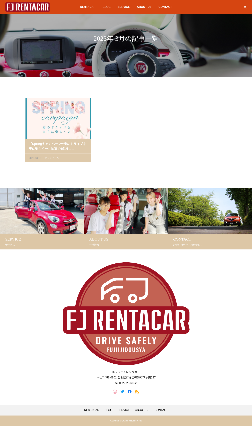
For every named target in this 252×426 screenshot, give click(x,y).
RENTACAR (88, 6)
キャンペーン (52, 158)
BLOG (107, 6)
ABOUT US (144, 6)
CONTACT (165, 6)
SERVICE (124, 6)
